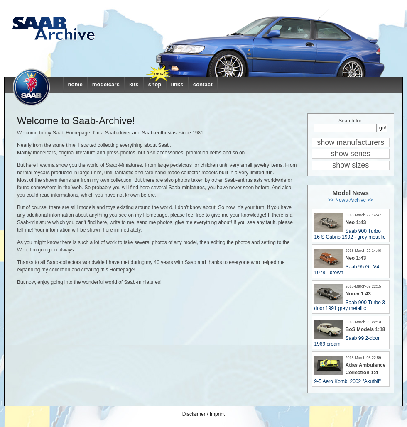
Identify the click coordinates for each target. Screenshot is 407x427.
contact (203, 84)
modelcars (106, 84)
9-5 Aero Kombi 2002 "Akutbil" (347, 381)
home (75, 84)
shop (155, 84)
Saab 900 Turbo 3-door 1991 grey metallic (350, 305)
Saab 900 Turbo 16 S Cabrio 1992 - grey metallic (349, 234)
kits (134, 84)
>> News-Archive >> (350, 200)
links (177, 84)
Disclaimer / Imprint (203, 414)
